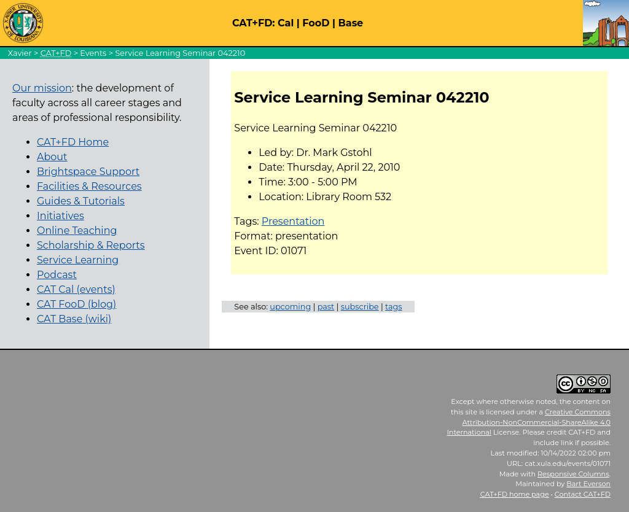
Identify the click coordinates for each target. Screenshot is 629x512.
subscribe (360, 306)
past (326, 306)
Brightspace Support (88, 171)
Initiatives (60, 216)
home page (514, 494)
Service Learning (78, 260)
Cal (286, 23)
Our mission (42, 88)
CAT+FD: (253, 23)
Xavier (20, 53)
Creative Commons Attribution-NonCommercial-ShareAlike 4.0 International (529, 422)
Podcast (57, 275)
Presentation (293, 221)
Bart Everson (588, 483)
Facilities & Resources (89, 186)
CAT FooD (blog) (76, 304)
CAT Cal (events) (76, 289)
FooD (315, 23)
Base (351, 23)
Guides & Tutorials (81, 201)
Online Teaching (77, 230)
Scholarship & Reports (91, 245)
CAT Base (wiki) (74, 319)
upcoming (290, 306)
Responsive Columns (573, 474)
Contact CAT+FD (583, 494)
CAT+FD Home (73, 142)
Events (93, 53)
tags (393, 306)
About (52, 157)
